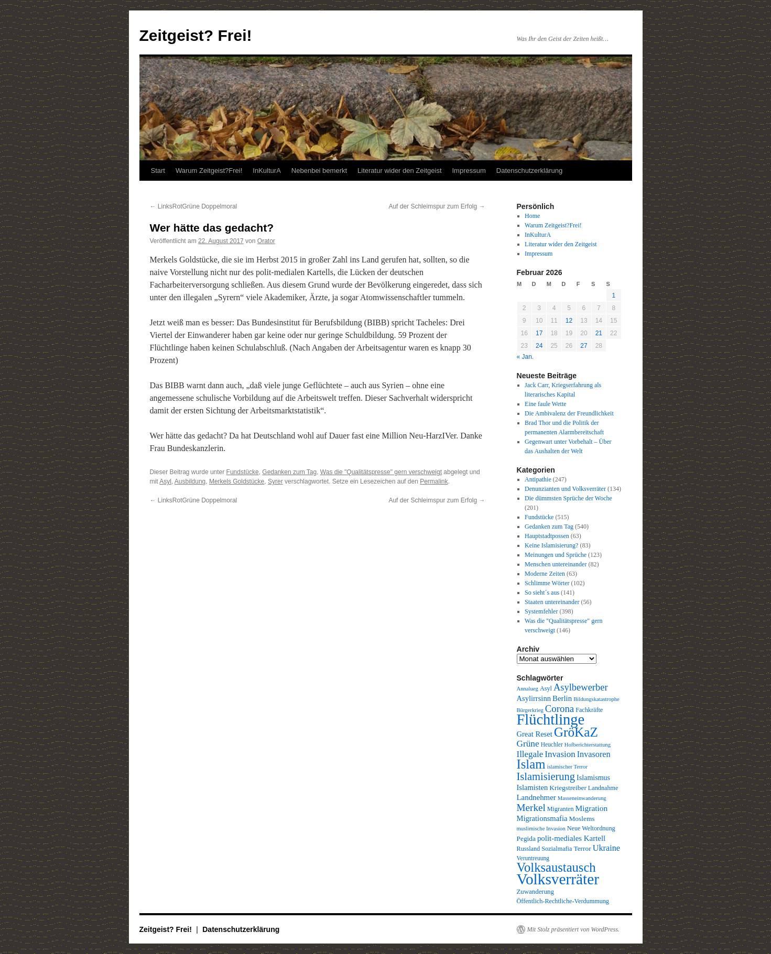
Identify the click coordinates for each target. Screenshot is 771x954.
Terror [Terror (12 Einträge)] (582, 848)
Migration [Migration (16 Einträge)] (591, 808)
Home (532, 216)
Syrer (275, 481)
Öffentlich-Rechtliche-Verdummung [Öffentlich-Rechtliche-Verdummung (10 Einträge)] (563, 901)
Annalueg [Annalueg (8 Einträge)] (527, 689)
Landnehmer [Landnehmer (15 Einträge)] (536, 797)
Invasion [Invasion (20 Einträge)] (560, 754)
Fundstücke (242, 472)
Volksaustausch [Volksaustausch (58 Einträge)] (556, 867)
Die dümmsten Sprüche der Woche (568, 498)
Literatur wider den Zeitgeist (399, 170)
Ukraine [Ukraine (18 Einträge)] (606, 848)
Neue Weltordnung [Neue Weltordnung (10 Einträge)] (591, 828)
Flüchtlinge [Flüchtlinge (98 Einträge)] (551, 719)
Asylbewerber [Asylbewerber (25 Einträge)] (580, 687)
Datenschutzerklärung (529, 170)
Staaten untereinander (552, 602)
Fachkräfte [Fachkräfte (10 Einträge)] (589, 710)
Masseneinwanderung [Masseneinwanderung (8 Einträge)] (582, 798)
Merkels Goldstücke (236, 481)
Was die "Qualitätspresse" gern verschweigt (381, 472)
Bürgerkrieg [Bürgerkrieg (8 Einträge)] (530, 710)
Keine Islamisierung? (551, 545)
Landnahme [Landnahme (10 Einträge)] (603, 788)
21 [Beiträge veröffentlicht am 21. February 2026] (598, 333)
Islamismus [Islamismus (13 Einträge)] (593, 777)
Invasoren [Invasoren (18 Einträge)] (594, 754)
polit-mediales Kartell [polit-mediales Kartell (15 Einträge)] (571, 838)
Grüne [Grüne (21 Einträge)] (528, 744)
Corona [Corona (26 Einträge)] (559, 708)
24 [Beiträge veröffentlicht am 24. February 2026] (539, 345)
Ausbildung (190, 481)
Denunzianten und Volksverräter (565, 488)
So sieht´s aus (542, 592)
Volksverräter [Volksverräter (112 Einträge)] (558, 879)
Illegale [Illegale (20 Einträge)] (530, 754)
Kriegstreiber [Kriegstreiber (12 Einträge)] (568, 788)
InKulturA (266, 170)
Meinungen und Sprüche (556, 554)
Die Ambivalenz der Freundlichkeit (569, 413)
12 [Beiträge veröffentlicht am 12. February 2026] (569, 320)
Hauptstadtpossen (547, 536)
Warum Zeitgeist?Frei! (209, 170)
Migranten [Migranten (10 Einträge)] (560, 809)
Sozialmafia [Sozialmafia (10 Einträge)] (556, 848)
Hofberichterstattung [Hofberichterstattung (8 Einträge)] (587, 745)
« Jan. (525, 356)
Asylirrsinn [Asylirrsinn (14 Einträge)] (534, 698)
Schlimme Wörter (547, 583)
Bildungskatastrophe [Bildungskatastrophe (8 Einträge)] (596, 699)
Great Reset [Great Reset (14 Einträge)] (534, 734)
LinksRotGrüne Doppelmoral (193, 206)
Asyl (165, 481)
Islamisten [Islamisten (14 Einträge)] (532, 787)
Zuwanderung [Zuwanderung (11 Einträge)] (535, 891)
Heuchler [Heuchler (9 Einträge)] (552, 744)
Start (158, 170)
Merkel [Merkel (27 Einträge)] (531, 807)
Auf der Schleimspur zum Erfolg (436, 206)
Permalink (434, 481)
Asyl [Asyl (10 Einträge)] (546, 688)
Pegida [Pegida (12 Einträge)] (526, 838)
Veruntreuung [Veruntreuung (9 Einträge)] (533, 858)
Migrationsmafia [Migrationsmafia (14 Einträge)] (542, 818)
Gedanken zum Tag (289, 472)
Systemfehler (541, 611)
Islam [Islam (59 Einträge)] (531, 764)
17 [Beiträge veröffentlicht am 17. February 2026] (539, 333)
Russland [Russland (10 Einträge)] (528, 848)
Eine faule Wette (545, 404)
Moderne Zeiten (545, 573)
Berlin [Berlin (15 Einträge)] (562, 698)
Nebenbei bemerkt (319, 170)
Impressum (469, 170)
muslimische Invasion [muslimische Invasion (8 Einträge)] (541, 828)
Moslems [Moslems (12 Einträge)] (581, 819)
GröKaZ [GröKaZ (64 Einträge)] (576, 732)
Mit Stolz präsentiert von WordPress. (573, 929)
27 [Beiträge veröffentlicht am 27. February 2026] (583, 345)
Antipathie (538, 479)
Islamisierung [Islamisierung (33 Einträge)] (546, 776)
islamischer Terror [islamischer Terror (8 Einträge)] (567, 767)
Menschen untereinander (556, 564)
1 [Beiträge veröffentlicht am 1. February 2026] (613, 295)
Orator (266, 241)
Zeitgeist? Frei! (195, 35)
